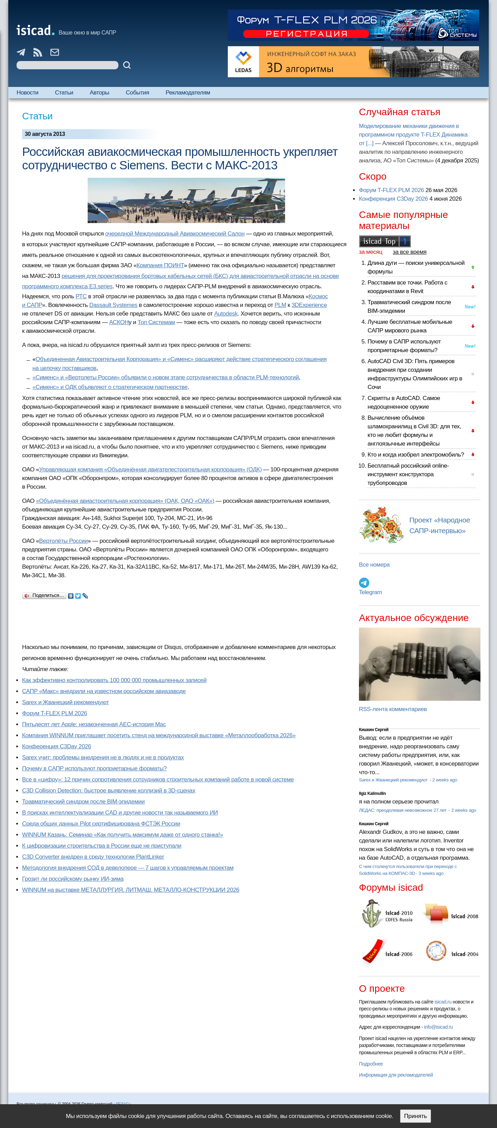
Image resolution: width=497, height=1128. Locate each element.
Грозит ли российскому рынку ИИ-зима (73, 879)
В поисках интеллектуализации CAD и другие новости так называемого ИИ (120, 812)
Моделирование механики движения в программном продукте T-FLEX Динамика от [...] (413, 135)
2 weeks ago (444, 779)
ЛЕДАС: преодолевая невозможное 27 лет (403, 810)
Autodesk (226, 313)
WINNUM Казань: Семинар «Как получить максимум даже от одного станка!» (122, 834)
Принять (415, 1116)
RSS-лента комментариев (393, 709)
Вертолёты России (63, 541)
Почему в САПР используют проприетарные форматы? (94, 768)
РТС (81, 296)
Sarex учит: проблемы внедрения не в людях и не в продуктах (103, 757)
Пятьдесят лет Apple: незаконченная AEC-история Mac (94, 724)
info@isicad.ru (438, 1027)
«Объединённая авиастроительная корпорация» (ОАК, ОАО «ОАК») (125, 501)
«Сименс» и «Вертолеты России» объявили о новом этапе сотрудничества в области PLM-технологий (165, 377)
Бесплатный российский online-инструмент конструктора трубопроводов (408, 474)
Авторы (99, 92)
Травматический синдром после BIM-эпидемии (83, 801)
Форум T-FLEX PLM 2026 (54, 713)
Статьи (64, 92)
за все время (410, 252)
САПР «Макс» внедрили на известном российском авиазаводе (104, 691)
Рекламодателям (188, 92)
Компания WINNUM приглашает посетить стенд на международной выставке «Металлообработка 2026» (159, 735)
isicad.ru (443, 1002)
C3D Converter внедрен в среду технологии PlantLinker (93, 857)
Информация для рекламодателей (396, 1075)
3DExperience (309, 305)
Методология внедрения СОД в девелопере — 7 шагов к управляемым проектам (128, 868)
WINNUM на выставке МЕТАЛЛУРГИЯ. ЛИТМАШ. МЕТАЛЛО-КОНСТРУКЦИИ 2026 (130, 890)
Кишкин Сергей (374, 729)
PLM (280, 305)
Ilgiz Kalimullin (372, 793)
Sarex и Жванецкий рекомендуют (65, 702)
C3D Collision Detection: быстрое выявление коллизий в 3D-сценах (108, 790)
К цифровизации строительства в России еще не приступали (101, 845)
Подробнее (371, 1064)
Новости (27, 92)
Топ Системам (156, 322)
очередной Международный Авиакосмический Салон (175, 233)
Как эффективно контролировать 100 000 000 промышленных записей (114, 680)
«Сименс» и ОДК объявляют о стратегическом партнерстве (109, 387)
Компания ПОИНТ (160, 265)
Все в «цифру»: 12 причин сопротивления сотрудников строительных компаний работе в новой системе (158, 779)
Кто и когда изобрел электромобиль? (416, 454)
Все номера (374, 564)
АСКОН (119, 322)
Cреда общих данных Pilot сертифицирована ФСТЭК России (101, 823)
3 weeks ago (431, 873)
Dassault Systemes (113, 305)
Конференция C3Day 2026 (56, 746)
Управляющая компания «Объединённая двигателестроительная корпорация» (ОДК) (150, 469)
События (137, 92)
